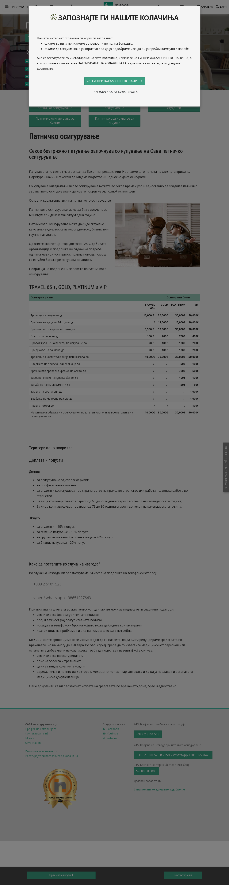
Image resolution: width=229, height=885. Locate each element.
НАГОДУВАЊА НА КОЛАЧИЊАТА (116, 91)
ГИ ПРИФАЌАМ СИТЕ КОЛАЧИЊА (114, 81)
